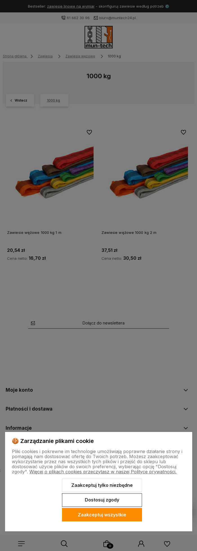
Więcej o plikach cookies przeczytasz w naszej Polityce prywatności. (102, 471)
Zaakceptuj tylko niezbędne (102, 485)
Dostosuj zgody (102, 500)
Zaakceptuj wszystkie (102, 515)
